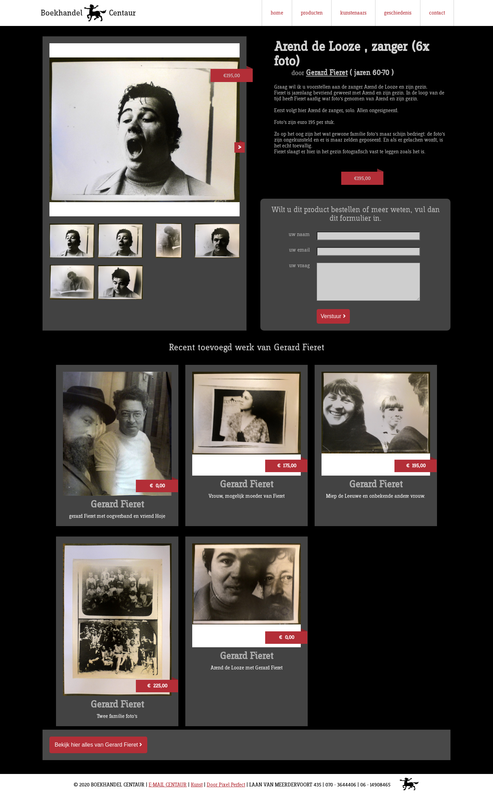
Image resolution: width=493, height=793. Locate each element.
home (277, 13)
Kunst (197, 785)
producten (312, 13)
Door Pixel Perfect (226, 785)
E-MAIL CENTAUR (168, 785)
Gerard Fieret (326, 73)
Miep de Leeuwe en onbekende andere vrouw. (375, 496)
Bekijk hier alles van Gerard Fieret (98, 745)
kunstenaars (353, 13)
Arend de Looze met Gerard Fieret (246, 668)
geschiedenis (397, 13)
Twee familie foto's (117, 716)
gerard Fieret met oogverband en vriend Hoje (117, 516)
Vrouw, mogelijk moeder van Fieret (246, 496)
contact (437, 13)
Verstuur (333, 316)
